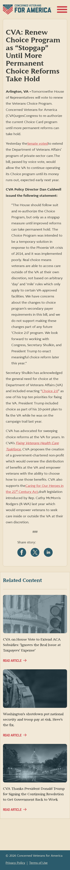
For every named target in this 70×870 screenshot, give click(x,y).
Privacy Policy (15, 863)
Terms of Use (38, 863)
